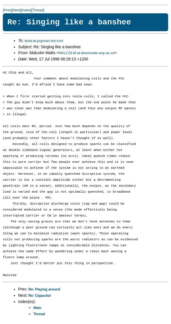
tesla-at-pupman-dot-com (44, 41)
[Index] (26, 10)
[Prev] (7, 10)
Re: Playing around (44, 289)
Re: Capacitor (40, 296)
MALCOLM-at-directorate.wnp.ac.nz (86, 53)
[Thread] (37, 10)
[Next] (16, 10)
